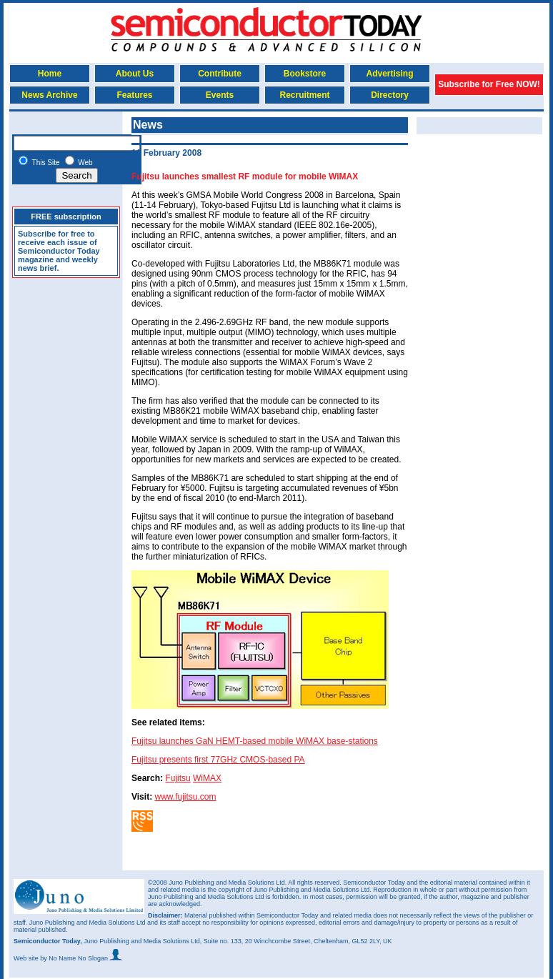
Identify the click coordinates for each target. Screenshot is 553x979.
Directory (390, 95)
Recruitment (304, 95)
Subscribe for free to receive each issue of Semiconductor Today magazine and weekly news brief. (59, 250)
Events (220, 95)
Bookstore (305, 74)
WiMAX (207, 778)
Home (49, 74)
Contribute (219, 74)
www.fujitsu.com (185, 797)
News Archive (49, 95)
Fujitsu (177, 778)
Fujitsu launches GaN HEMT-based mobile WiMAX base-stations (254, 741)
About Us (135, 74)
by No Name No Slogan (81, 958)
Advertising (389, 74)
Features (134, 95)
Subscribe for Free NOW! (489, 84)
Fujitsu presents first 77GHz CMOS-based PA (218, 760)
